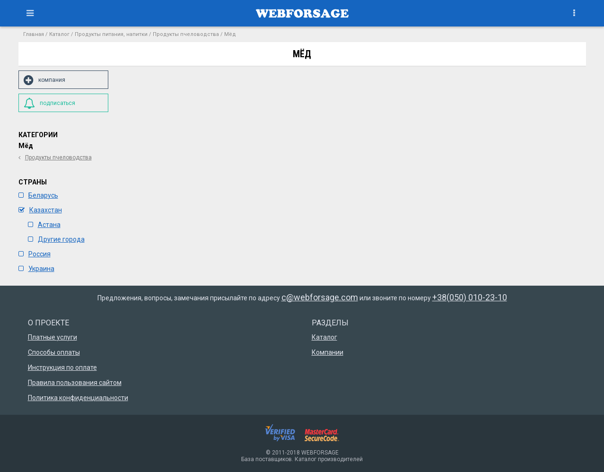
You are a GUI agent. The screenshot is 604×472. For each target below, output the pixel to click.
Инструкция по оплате (62, 367)
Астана (44, 224)
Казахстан (40, 210)
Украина (36, 268)
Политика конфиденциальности (78, 398)
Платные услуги (52, 337)
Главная (33, 34)
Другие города (56, 239)
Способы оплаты (54, 352)
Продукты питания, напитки (111, 34)
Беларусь (38, 195)
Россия (34, 254)
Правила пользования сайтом (75, 382)
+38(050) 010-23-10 (469, 297)
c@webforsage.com (319, 297)
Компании (327, 352)
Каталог (59, 34)
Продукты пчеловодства (186, 34)
